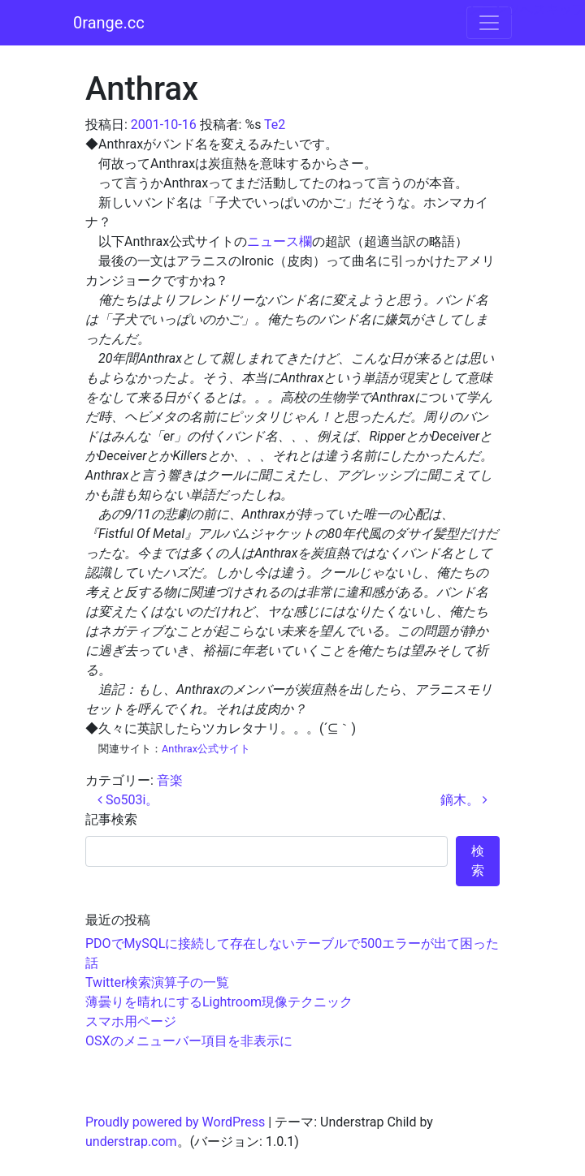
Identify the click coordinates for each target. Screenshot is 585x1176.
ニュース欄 (279, 241)
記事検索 (111, 819)
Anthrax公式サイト (206, 749)
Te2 (274, 124)
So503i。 (128, 800)
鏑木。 (464, 800)
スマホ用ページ (130, 1021)
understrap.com (131, 1141)
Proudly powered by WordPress (175, 1122)
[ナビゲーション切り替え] (489, 22)
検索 (477, 860)
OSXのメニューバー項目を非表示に (188, 1041)
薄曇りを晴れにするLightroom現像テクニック (219, 1002)
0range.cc (109, 22)
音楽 (170, 780)
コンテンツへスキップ (520, 9)
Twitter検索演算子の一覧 (157, 982)
